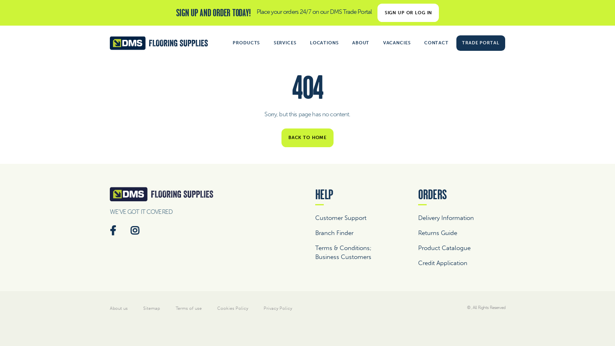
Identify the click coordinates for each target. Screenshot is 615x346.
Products (246, 43)
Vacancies (397, 43)
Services (285, 43)
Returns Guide (437, 233)
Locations (324, 43)
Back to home (307, 137)
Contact (436, 43)
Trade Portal (480, 43)
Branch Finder (334, 233)
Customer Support (340, 218)
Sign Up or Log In (408, 12)
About (360, 43)
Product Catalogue (444, 248)
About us (119, 308)
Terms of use (189, 308)
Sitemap (151, 308)
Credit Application (442, 263)
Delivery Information (446, 218)
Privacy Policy (278, 308)
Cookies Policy (232, 308)
